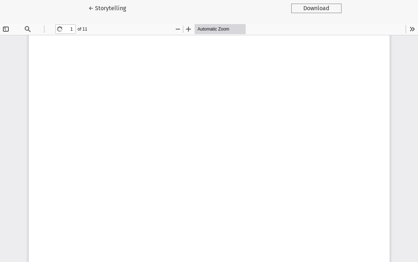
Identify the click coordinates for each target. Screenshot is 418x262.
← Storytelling (113, 8)
